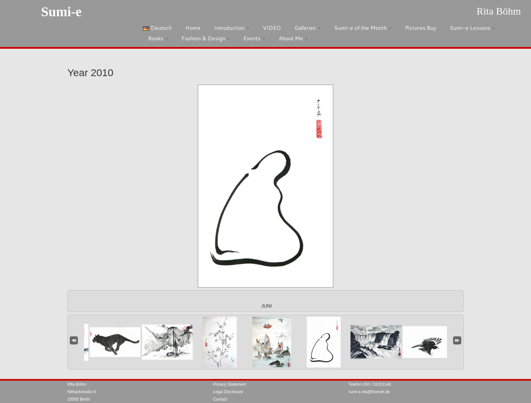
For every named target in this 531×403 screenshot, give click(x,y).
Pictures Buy (420, 27)
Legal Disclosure (228, 391)
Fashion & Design (206, 38)
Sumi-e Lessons (472, 27)
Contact (220, 399)
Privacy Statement (229, 384)
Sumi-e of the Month (362, 27)
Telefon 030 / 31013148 (369, 384)
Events (254, 38)
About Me (293, 38)
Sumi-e (61, 11)
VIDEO (272, 27)
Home (192, 27)
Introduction (231, 27)
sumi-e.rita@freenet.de (369, 391)
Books (158, 38)
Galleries (307, 27)
